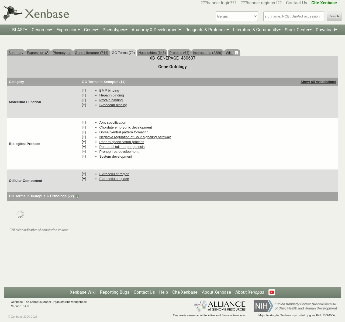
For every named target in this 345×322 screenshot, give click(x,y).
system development (115, 156)
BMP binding (109, 90)
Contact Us (296, 2)
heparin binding (111, 95)
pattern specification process (121, 142)
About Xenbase (216, 292)
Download (325, 29)
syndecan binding (113, 105)
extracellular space (114, 179)
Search (334, 16)
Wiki (229, 53)
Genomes (41, 29)
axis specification (112, 122)
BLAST (18, 29)
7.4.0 (25, 306)
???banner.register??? (261, 2)
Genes (90, 29)
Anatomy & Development (155, 29)
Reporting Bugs (114, 292)
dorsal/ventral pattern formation (124, 132)
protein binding (111, 100)
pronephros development (119, 152)
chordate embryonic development (125, 127)
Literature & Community (255, 29)
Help (163, 292)
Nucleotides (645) (152, 53)
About (249, 292)
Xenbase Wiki (83, 292)
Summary (15, 53)
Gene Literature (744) (91, 53)
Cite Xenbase (185, 292)
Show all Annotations (318, 82)
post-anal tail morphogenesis (122, 147)
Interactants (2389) (207, 53)
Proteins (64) (179, 53)
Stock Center (297, 29)
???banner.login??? (219, 2)
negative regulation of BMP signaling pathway (135, 137)
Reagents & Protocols (206, 29)
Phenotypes (114, 29)
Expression (67, 29)
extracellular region (114, 174)
